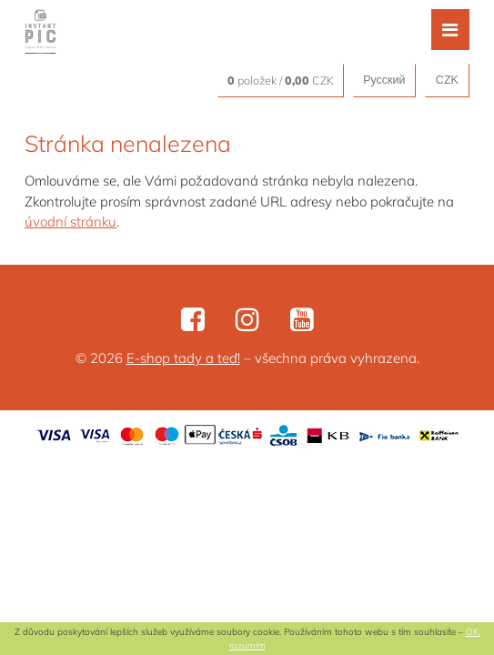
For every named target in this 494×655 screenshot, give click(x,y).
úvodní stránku (70, 221)
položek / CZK (280, 80)
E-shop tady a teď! (183, 358)
